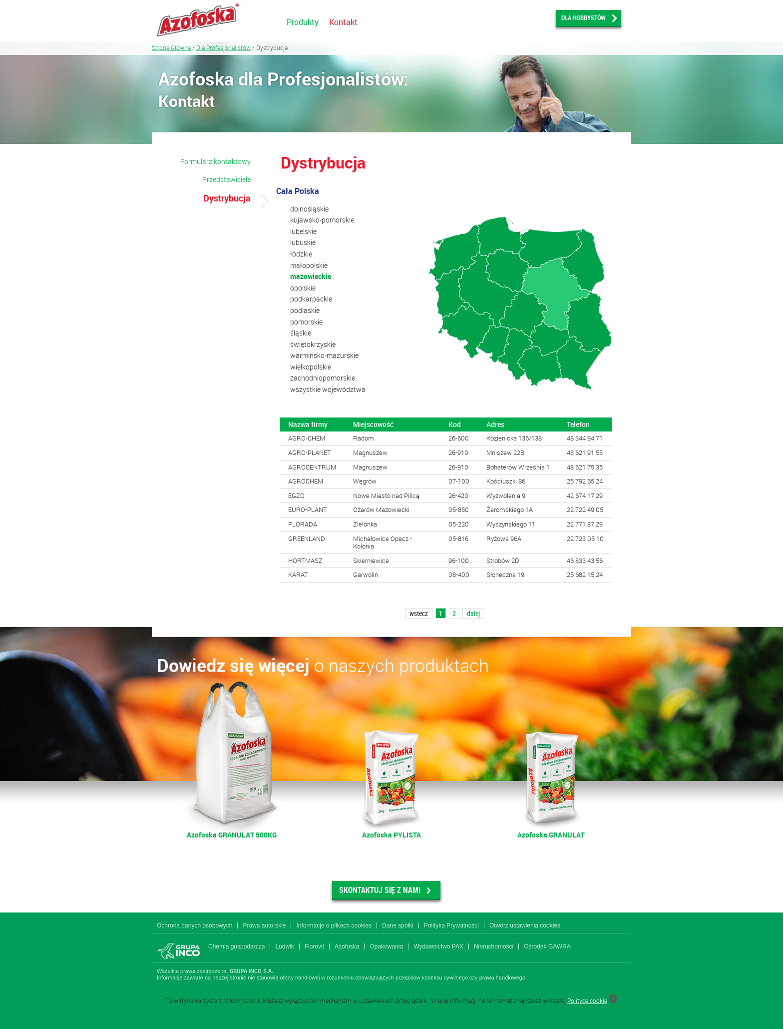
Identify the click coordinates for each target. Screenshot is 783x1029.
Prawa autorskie (264, 925)
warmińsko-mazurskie (324, 355)
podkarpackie (311, 299)
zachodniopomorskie (322, 377)
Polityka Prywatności (451, 925)
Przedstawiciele (226, 179)
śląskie (300, 333)
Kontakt (343, 22)
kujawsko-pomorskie (322, 219)
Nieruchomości (493, 946)
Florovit (314, 946)
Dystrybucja (227, 198)
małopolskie (309, 265)
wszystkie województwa (328, 389)
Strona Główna (171, 48)
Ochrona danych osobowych (194, 925)
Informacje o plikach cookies (334, 925)
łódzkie (301, 253)
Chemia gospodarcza (236, 946)
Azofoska (347, 946)
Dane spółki (397, 925)
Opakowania (386, 946)
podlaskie (305, 310)
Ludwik (284, 946)
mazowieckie (310, 276)
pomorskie (306, 321)
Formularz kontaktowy (215, 161)
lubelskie (303, 231)
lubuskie (303, 242)
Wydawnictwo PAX (438, 946)
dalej (473, 613)
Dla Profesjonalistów (223, 48)
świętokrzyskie (313, 344)
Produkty (303, 22)
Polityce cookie (587, 1000)
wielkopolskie (310, 367)
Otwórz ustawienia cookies (524, 925)
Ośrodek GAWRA (547, 946)
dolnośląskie (309, 209)
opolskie (303, 287)
